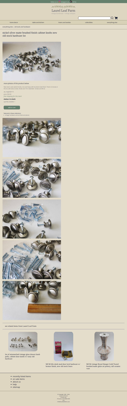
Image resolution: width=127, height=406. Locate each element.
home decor (14, 22)
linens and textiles (64, 22)
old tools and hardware (22, 27)
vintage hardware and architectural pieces (17, 115)
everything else (112, 22)
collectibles (89, 22)
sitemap (16, 387)
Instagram (64, 2)
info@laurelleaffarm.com (63, 401)
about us (17, 381)
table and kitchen (38, 22)
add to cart (11, 107)
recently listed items (22, 376)
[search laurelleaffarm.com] (113, 18)
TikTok (74, 2)
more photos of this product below (16, 83)
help (15, 384)
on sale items (19, 379)
